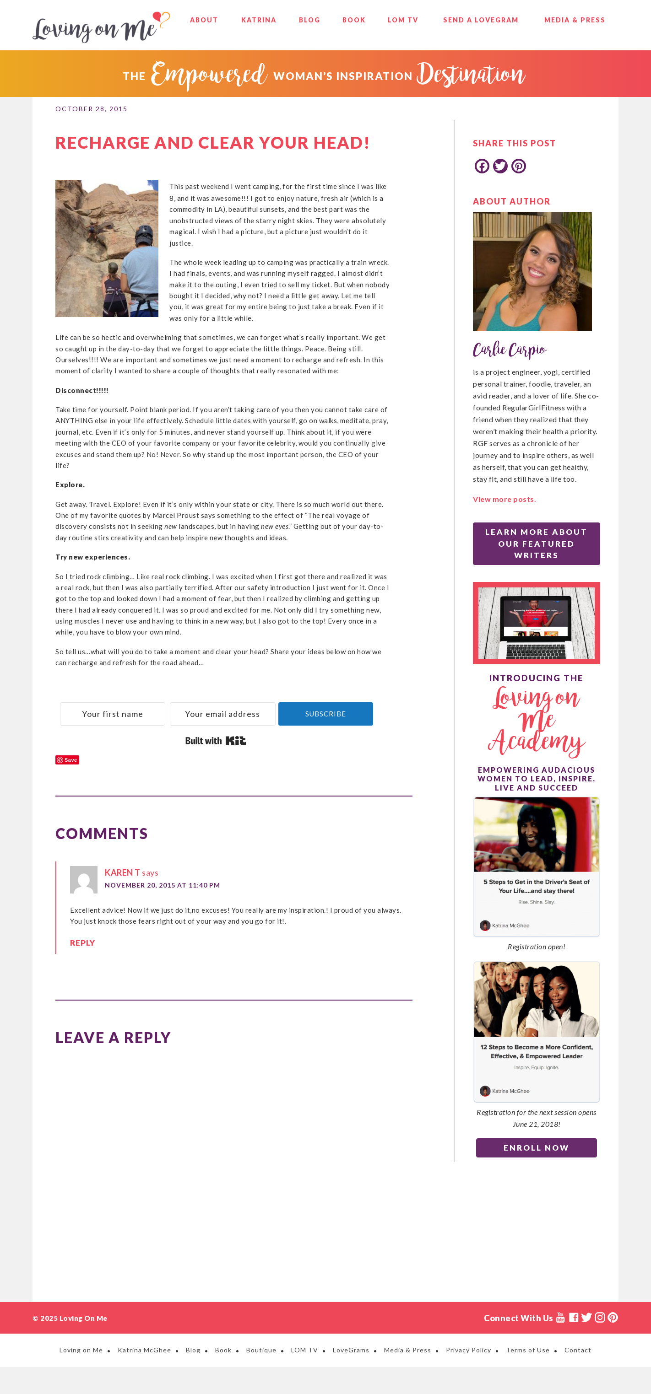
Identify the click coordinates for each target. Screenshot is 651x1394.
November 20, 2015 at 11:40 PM (162, 912)
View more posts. (504, 499)
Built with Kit (215, 767)
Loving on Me (101, 27)
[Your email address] (294, 712)
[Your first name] (136, 712)
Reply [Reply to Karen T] (81, 971)
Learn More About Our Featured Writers (536, 543)
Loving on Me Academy (537, 720)
